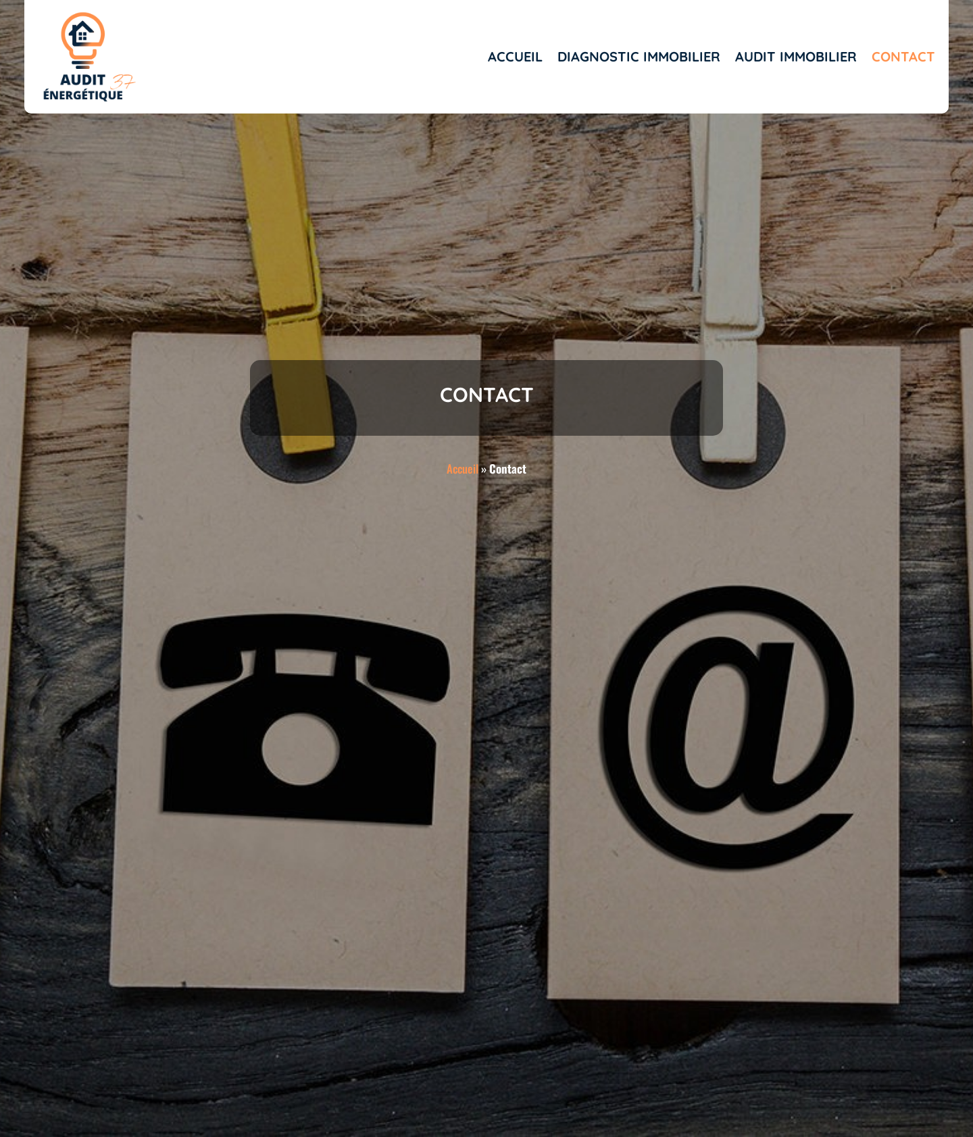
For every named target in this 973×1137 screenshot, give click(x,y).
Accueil (515, 56)
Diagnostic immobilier (638, 56)
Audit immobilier (796, 56)
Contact (903, 56)
